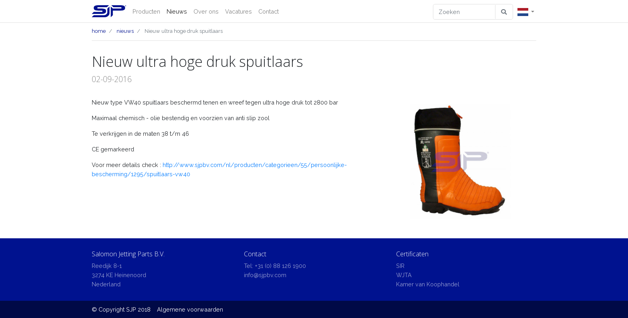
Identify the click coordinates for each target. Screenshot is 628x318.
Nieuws (177, 11)
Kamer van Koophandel (427, 284)
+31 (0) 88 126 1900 (280, 265)
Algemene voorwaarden (190, 309)
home (99, 31)
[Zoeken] (464, 11)
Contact (268, 11)
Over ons (206, 11)
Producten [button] (146, 11)
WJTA (404, 275)
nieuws (125, 31)
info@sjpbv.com (265, 275)
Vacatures (238, 11)
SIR (400, 265)
